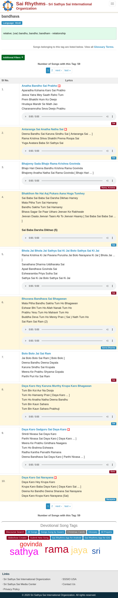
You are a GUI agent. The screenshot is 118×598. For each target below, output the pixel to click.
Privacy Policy (12, 589)
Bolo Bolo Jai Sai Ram (36, 353)
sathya (24, 551)
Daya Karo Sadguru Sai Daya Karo (46, 429)
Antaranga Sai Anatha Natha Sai (44, 129)
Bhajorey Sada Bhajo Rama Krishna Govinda (51, 163)
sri (96, 550)
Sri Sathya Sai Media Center (20, 584)
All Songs (32, 532)
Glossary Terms (103, 46)
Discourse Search (15, 532)
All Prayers (106, 532)
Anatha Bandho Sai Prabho (41, 85)
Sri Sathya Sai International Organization (27, 579)
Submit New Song (39, 537)
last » (67, 70)
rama (57, 549)
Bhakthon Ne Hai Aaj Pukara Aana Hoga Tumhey (53, 193)
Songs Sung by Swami (52, 532)
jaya (79, 550)
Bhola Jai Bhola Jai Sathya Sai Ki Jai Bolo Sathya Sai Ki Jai (60, 250)
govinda (31, 544)
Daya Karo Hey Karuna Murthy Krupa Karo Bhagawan (56, 385)
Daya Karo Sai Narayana (39, 477)
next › (58, 70)
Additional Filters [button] (11, 57)
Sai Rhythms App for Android (66, 537)
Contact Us (69, 584)
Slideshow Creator (17, 537)
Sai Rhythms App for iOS (97, 537)
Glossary (92, 532)
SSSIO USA (70, 579)
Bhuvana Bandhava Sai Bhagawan (44, 298)
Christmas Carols (76, 532)
